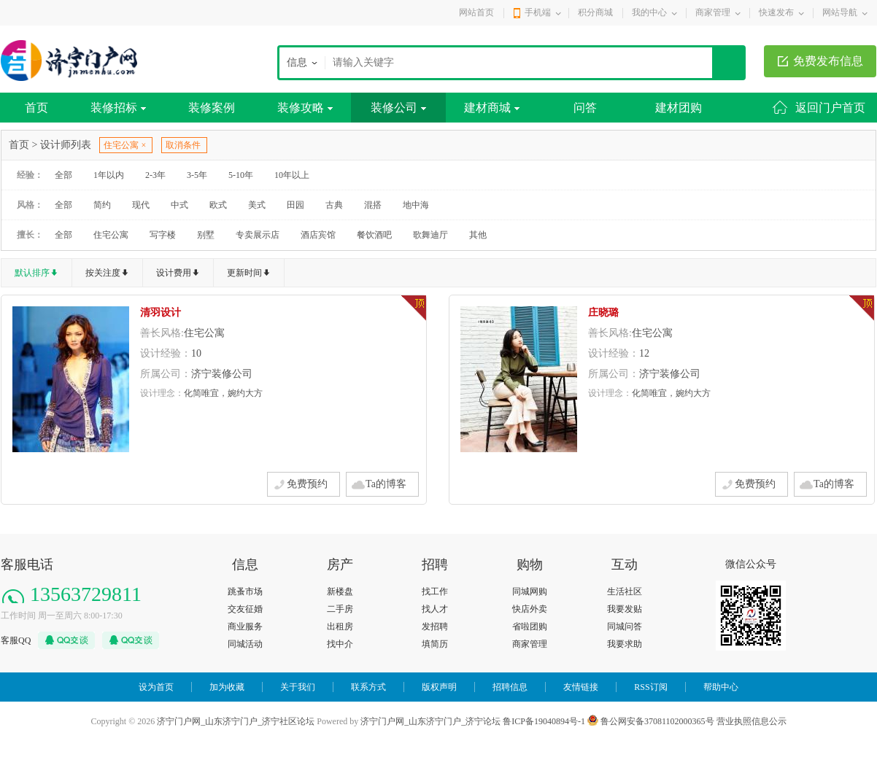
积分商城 (595, 12)
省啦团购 (529, 626)
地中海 (416, 205)
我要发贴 (624, 609)
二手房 (340, 609)
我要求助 (624, 644)
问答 (585, 107)
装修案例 (211, 107)
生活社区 (624, 591)
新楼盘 (340, 591)
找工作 (435, 591)
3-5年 (197, 175)
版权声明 (439, 687)
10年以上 (291, 175)
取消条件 (183, 145)
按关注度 (102, 273)
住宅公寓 (110, 235)
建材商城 (491, 107)
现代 (141, 205)
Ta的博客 (386, 483)
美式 (257, 205)
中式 (179, 205)
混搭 (373, 205)
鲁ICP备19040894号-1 (544, 721)
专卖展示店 (257, 235)
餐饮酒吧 (374, 235)
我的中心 (649, 12)
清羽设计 (160, 312)
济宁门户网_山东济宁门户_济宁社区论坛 (235, 721)
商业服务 (245, 626)
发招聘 (435, 626)
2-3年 (155, 175)
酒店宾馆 (318, 235)
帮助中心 (720, 687)
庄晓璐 (603, 312)
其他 (478, 235)
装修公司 (398, 107)
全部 (63, 175)
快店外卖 (529, 609)
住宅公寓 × (125, 145)
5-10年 (240, 175)
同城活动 (245, 644)
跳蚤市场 (245, 591)
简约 (102, 205)
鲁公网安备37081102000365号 (650, 721)
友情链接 (580, 687)
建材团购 (678, 107)
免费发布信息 (828, 61)
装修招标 (118, 107)
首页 (36, 107)
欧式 (218, 205)
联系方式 (368, 687)
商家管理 (712, 12)
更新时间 (244, 273)
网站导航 (839, 12)
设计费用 (173, 273)
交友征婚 (245, 609)
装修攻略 (305, 107)
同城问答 (624, 626)
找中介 (340, 644)
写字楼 (163, 235)
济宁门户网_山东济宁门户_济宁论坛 (430, 721)
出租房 (340, 626)
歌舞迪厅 (430, 235)
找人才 (435, 609)
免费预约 (307, 483)
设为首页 (156, 687)
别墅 (206, 235)
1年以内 (108, 175)
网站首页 (476, 12)
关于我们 (297, 687)
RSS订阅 (650, 687)
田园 (295, 205)
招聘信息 (510, 687)
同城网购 (529, 591)
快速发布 (776, 12)
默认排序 (32, 273)
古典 (334, 205)
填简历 (435, 644)
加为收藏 (226, 687)
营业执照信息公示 (751, 721)
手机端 (538, 12)
